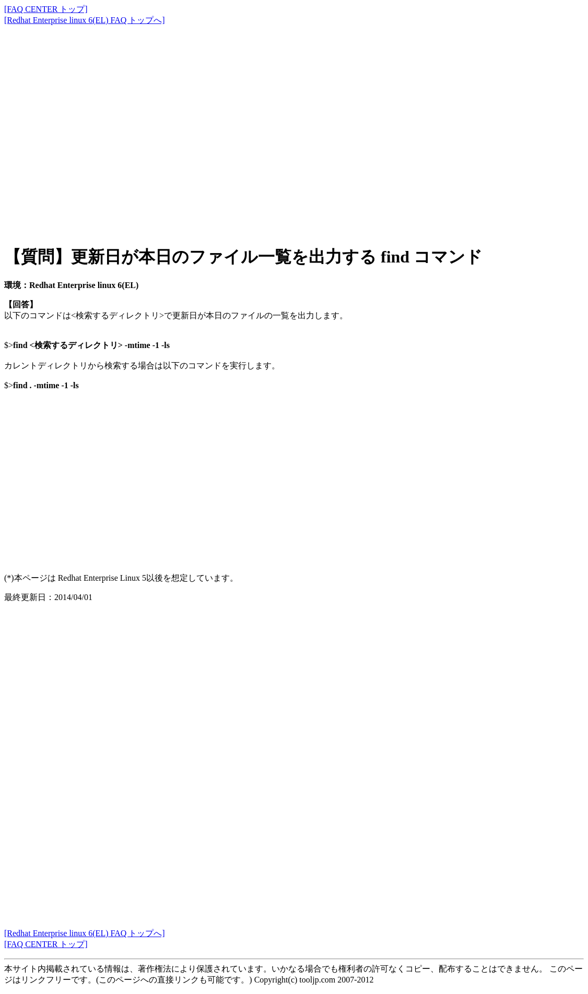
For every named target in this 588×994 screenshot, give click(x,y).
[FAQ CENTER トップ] (46, 9)
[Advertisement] (294, 125)
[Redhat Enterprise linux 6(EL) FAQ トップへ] (84, 20)
